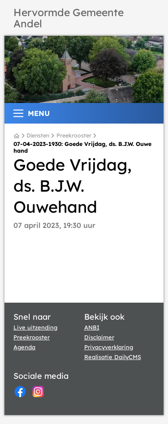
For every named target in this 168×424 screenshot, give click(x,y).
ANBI (91, 327)
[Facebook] (20, 391)
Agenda (24, 347)
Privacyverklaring (108, 347)
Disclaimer (99, 337)
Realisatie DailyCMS (112, 356)
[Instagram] (38, 391)
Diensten (37, 136)
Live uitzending (35, 327)
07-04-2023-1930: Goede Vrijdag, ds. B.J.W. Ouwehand (82, 147)
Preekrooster (73, 136)
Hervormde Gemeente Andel (68, 18)
